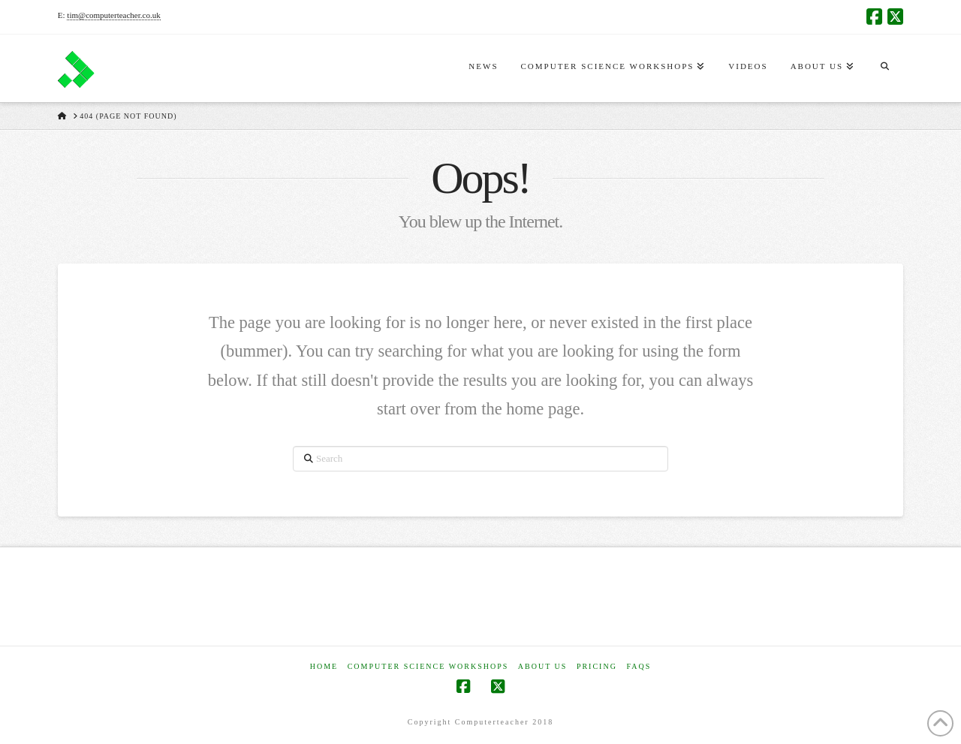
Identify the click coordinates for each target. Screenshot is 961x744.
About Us (543, 666)
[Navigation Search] (884, 68)
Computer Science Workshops (428, 666)
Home (324, 666)
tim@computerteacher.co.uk (113, 15)
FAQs (638, 666)
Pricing (597, 666)
